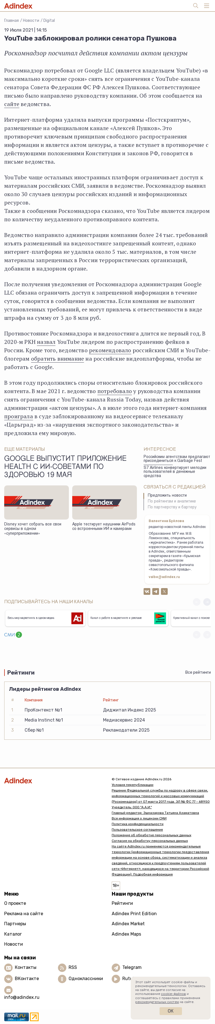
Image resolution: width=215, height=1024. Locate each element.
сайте (11, 104)
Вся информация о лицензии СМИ (139, 818)
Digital (49, 20)
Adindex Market (128, 923)
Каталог (13, 934)
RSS (73, 967)
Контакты (25, 967)
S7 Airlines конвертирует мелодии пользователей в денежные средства (175, 472)
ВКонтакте (27, 978)
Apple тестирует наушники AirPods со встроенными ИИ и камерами (103, 527)
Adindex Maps (126, 934)
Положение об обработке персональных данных (151, 835)
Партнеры (15, 923)
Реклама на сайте (23, 913)
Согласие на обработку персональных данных (150, 841)
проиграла (18, 416)
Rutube (130, 978)
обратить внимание (57, 358)
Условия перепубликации (132, 785)
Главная (11, 20)
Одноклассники (86, 978)
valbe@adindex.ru (164, 577)
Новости (31, 20)
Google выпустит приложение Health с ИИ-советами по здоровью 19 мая (65, 467)
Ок (171, 1011)
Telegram (132, 967)
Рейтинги (122, 903)
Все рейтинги (198, 672)
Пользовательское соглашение (137, 830)
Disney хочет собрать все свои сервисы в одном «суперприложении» (32, 529)
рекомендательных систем (157, 1002)
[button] (207, 602)
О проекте (15, 903)
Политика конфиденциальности (137, 824)
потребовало (114, 391)
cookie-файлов (173, 994)
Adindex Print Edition (134, 913)
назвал (46, 342)
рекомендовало (110, 350)
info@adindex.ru (21, 997)
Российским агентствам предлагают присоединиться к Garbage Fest (177, 459)
